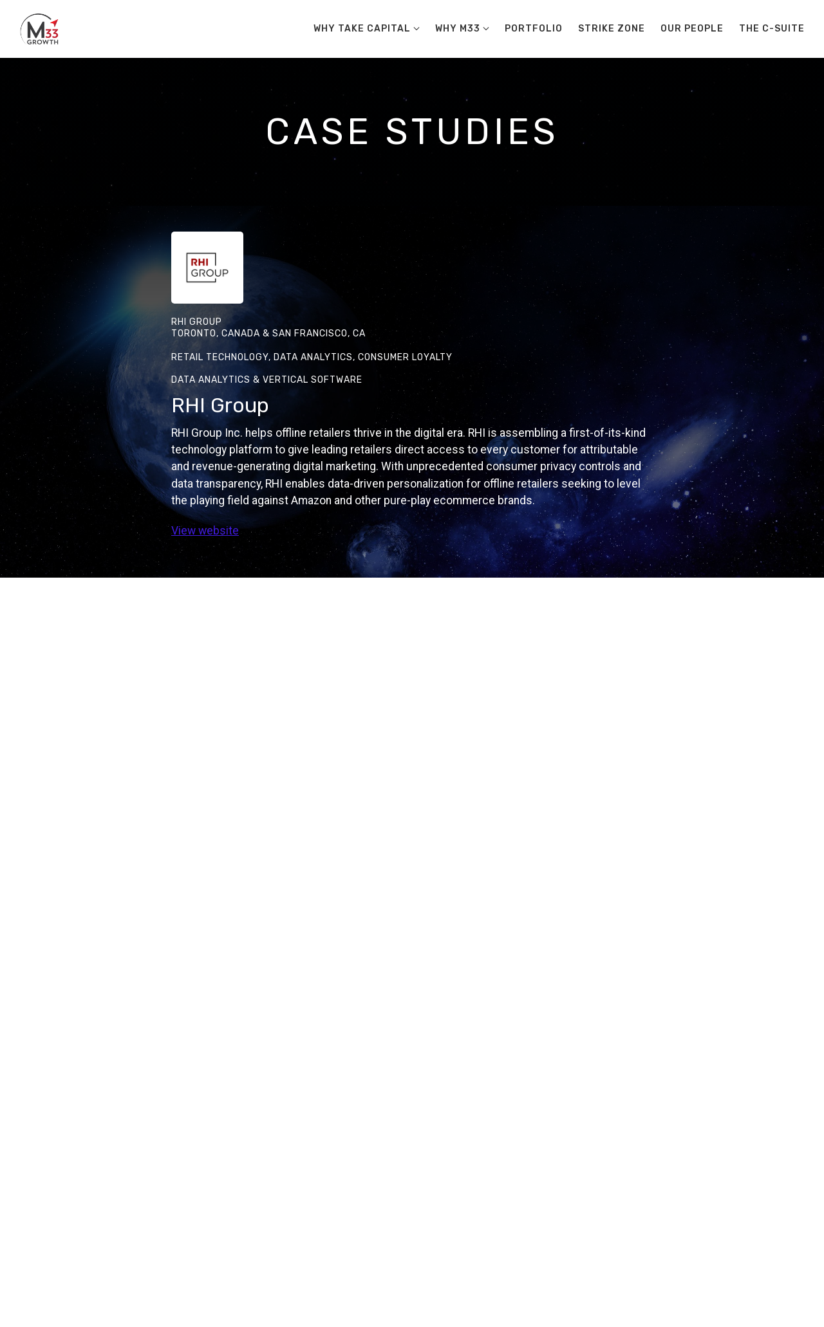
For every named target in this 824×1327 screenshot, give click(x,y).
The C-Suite (772, 28)
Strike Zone (611, 28)
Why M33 (457, 28)
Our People (692, 28)
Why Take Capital (362, 28)
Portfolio (534, 28)
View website (205, 530)
